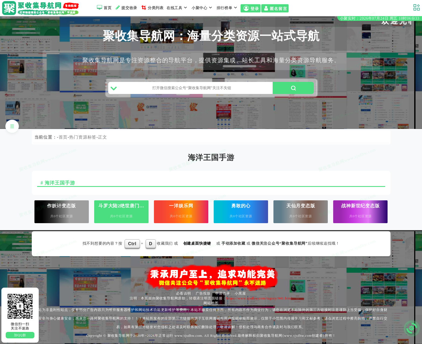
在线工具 (178, 7)
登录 (250, 8)
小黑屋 (240, 293)
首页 (103, 7)
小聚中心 (203, 7)
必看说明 (183, 293)
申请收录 (222, 293)
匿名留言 (275, 8)
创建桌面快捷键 (197, 243)
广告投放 (203, 293)
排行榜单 (228, 7)
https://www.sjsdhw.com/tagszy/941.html (259, 298)
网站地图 (210, 303)
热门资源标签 (82, 137)
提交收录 (125, 7)
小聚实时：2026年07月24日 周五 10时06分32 (379, 18)
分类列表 (152, 7)
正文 (102, 137)
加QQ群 (20, 335)
